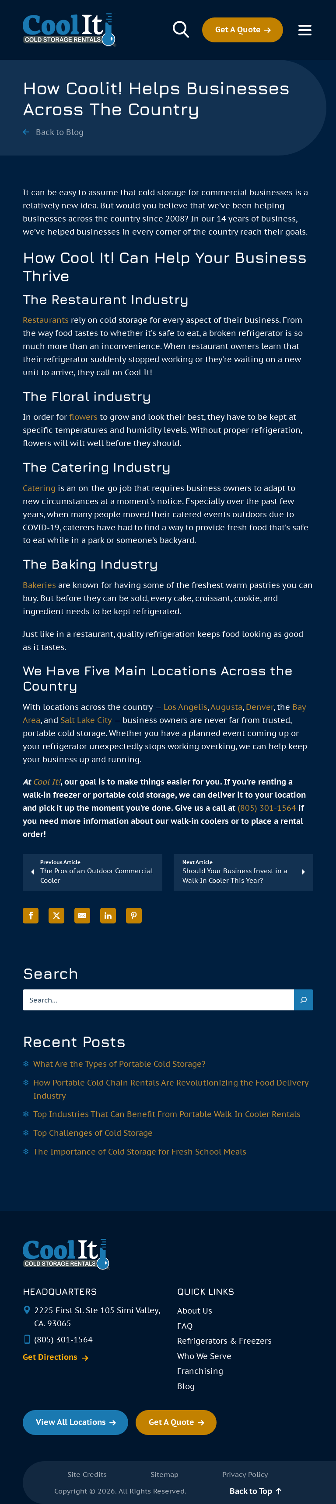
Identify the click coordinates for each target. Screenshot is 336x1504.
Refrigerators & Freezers (224, 1341)
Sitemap (164, 1474)
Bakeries (39, 585)
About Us (194, 1311)
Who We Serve (204, 1356)
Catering (39, 488)
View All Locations (71, 1422)
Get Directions (50, 1357)
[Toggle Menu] (304, 30)
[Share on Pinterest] (134, 916)
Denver (259, 707)
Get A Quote (238, 29)
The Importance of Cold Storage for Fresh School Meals (139, 1152)
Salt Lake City (86, 720)
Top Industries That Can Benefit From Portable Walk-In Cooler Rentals (167, 1114)
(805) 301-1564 (267, 808)
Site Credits (87, 1474)
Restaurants (46, 320)
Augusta (226, 707)
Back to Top (251, 1491)
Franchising (200, 1371)
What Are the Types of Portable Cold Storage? (119, 1064)
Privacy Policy (245, 1474)
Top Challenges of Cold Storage (93, 1133)
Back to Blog (60, 132)
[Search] (303, 999)
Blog (186, 1386)
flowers (83, 417)
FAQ (184, 1326)
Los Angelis (185, 707)
